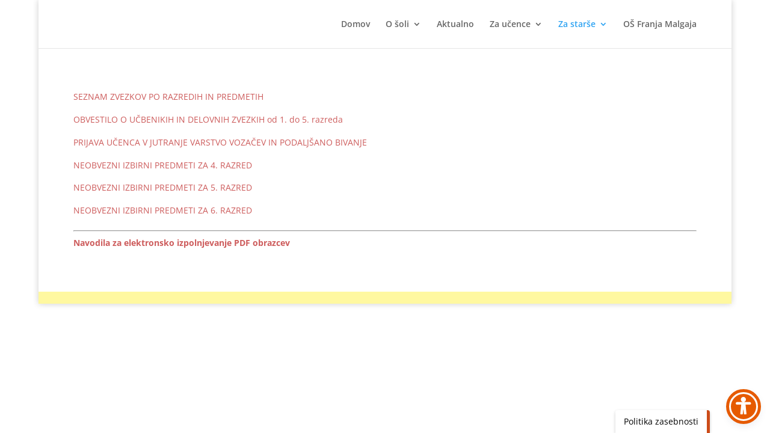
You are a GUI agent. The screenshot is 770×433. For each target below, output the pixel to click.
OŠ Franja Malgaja (660, 24)
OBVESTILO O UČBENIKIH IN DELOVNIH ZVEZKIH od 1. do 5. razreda (208, 119)
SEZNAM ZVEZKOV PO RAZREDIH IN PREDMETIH (168, 96)
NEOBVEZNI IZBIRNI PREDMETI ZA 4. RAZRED (162, 165)
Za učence (510, 24)
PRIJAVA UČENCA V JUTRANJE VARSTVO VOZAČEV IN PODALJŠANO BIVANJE (220, 142)
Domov (355, 24)
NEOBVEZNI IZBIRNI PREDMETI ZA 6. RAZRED (162, 210)
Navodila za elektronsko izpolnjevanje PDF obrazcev (181, 242)
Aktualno (455, 24)
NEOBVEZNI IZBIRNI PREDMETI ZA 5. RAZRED (162, 187)
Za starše (577, 24)
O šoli (397, 24)
